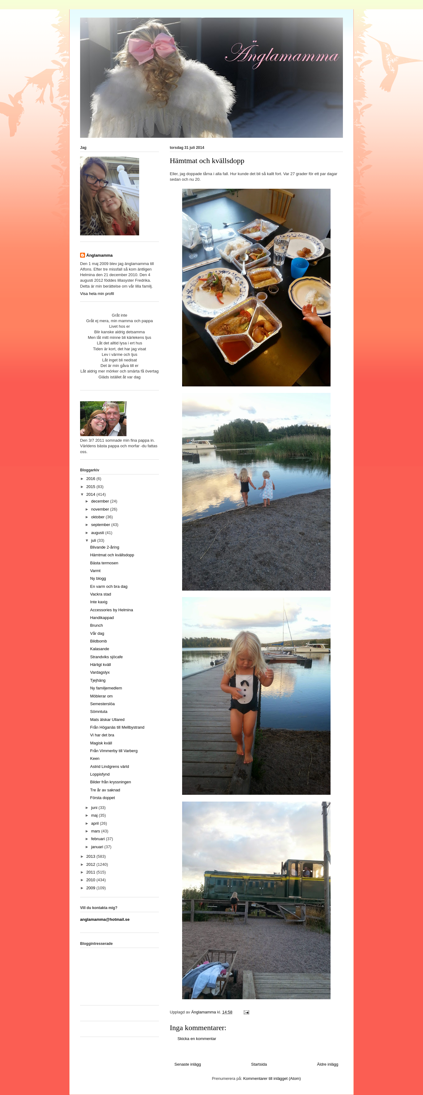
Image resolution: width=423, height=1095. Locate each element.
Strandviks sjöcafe (106, 657)
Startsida (259, 1064)
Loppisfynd (99, 774)
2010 (91, 880)
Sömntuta (98, 711)
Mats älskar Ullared (107, 719)
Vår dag (97, 633)
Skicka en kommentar (196, 1038)
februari (98, 838)
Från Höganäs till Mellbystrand (117, 727)
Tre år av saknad (105, 790)
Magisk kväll (101, 743)
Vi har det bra (102, 735)
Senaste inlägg (187, 1064)
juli (94, 540)
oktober (98, 517)
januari (98, 846)
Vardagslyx (99, 672)
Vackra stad (100, 594)
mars (96, 831)
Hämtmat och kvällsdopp (112, 555)
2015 (91, 486)
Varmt (95, 570)
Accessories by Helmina (111, 610)
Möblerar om (101, 696)
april (95, 823)
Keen (94, 758)
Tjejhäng (97, 680)
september (101, 524)
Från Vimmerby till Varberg (113, 750)
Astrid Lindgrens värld (109, 766)
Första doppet (102, 797)
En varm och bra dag (108, 586)
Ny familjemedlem (106, 688)
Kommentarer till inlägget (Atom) (272, 1078)
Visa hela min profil (97, 293)
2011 (91, 872)
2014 (91, 494)
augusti (98, 532)
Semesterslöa (102, 703)
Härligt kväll (100, 664)
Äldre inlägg (327, 1064)
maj (95, 815)
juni (95, 807)
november (100, 509)
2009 (91, 888)
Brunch (96, 625)
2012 (91, 864)
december (100, 501)
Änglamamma (99, 255)
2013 (91, 856)
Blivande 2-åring (104, 547)
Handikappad (102, 617)
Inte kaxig (98, 602)
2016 (91, 478)
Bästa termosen (104, 563)
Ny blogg (98, 578)
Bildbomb (98, 641)
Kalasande (99, 648)
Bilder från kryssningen (110, 782)
